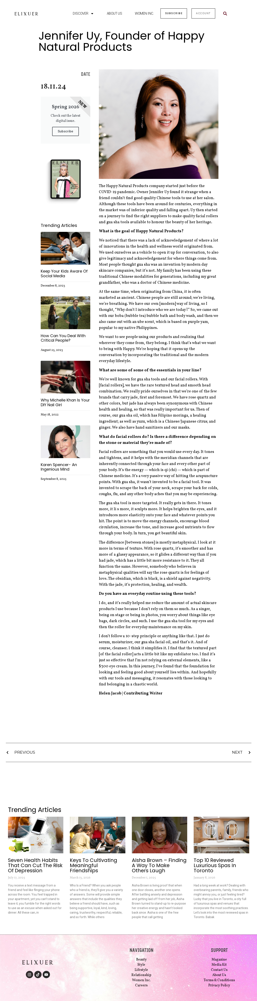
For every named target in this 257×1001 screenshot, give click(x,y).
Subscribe (65, 131)
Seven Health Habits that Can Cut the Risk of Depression (35, 865)
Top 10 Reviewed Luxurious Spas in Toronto (215, 865)
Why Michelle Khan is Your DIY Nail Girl (65, 402)
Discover (83, 13)
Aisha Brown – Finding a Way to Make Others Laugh (159, 865)
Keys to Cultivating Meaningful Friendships (93, 865)
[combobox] (232, 13)
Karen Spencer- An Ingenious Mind (59, 467)
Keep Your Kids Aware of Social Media (64, 273)
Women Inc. (144, 13)
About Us (114, 13)
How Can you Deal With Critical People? (63, 338)
